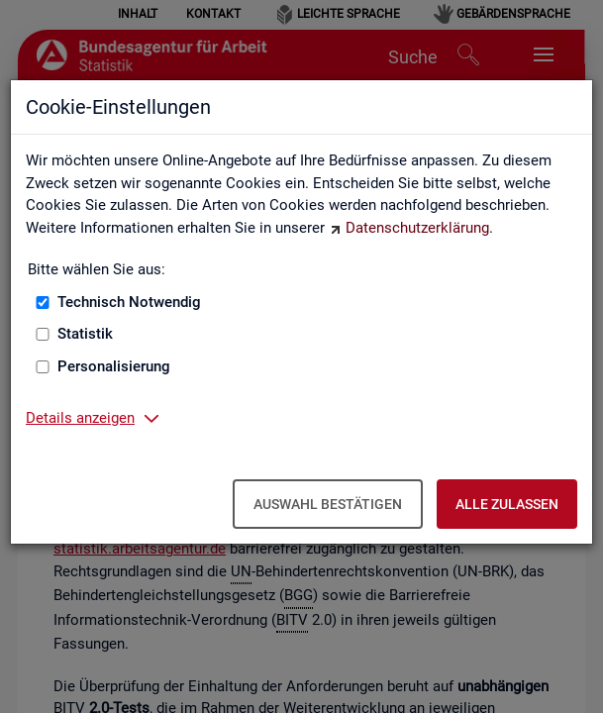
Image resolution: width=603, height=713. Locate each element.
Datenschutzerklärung (417, 228)
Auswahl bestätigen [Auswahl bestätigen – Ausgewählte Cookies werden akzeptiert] (327, 504)
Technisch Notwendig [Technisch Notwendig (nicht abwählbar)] (129, 302)
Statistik (85, 334)
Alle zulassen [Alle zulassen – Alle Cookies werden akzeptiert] (506, 504)
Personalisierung (113, 366)
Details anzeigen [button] (80, 418)
